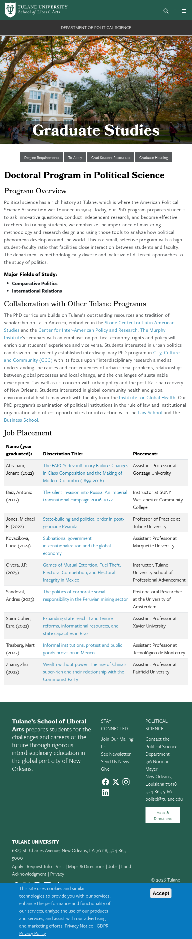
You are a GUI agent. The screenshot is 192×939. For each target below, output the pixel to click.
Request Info (39, 866)
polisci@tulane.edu (164, 798)
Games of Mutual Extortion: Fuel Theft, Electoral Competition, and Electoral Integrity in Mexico (82, 572)
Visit (60, 866)
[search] (166, 12)
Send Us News (115, 761)
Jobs (113, 866)
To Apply (75, 157)
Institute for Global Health (147, 397)
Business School (21, 419)
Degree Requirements (41, 157)
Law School (150, 412)
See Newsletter (116, 753)
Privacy (57, 873)
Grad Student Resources (110, 157)
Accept (160, 893)
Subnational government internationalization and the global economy (77, 545)
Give (105, 768)
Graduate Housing (153, 157)
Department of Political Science (96, 27)
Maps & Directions (163, 815)
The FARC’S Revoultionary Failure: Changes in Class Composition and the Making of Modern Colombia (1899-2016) (85, 473)
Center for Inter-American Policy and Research (88, 329)
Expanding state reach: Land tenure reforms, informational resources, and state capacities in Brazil (80, 625)
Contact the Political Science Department (161, 746)
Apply (17, 866)
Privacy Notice (79, 925)
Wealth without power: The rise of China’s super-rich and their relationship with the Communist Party (84, 671)
